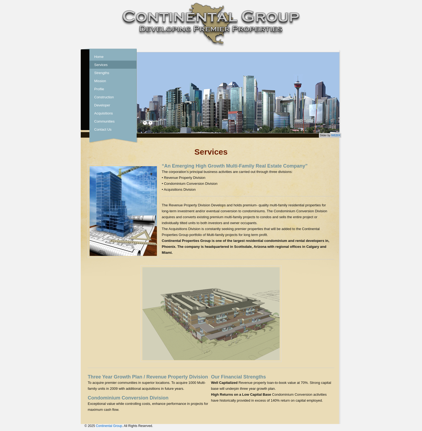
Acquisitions (103, 113)
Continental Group (109, 426)
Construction (104, 97)
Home (99, 57)
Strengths (101, 73)
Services (101, 65)
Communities (104, 121)
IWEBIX (335, 135)
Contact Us (102, 129)
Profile (99, 89)
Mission (100, 81)
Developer (102, 105)
